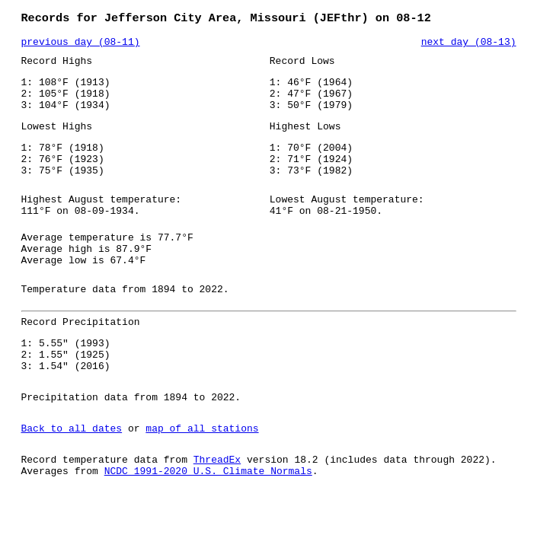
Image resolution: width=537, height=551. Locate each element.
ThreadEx (217, 511)
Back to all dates (72, 477)
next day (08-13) (468, 45)
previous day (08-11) (80, 45)
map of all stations (201, 477)
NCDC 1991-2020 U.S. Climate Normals (208, 524)
